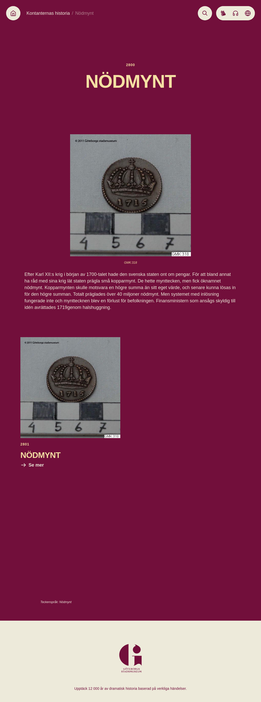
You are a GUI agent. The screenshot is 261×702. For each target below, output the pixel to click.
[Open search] (205, 13)
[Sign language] (223, 13)
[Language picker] (248, 13)
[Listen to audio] (235, 13)
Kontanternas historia (48, 13)
